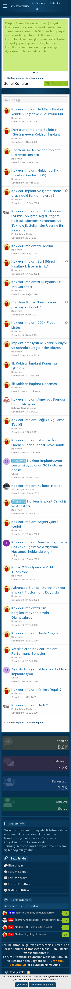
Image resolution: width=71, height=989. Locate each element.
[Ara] (37, 9)
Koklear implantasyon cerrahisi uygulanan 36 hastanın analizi (36, 465)
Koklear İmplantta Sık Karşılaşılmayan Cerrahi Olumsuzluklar (30, 613)
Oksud (15, 473)
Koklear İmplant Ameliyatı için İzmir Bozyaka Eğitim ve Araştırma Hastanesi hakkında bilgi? (39, 547)
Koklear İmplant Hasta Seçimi (35, 633)
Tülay (14, 555)
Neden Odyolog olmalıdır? (27, 934)
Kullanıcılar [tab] (29, 906)
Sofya (63, 808)
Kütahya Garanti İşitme (23, 407)
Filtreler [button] (60, 91)
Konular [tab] (10, 906)
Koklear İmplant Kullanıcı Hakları (36, 485)
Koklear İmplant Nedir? (29, 705)
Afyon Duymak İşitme (22, 489)
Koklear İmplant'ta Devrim (32, 246)
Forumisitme (20, 6)
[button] (5, 6)
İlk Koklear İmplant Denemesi (34, 384)
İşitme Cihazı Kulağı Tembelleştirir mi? (35, 919)
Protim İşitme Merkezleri (24, 234)
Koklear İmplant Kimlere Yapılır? (36, 689)
